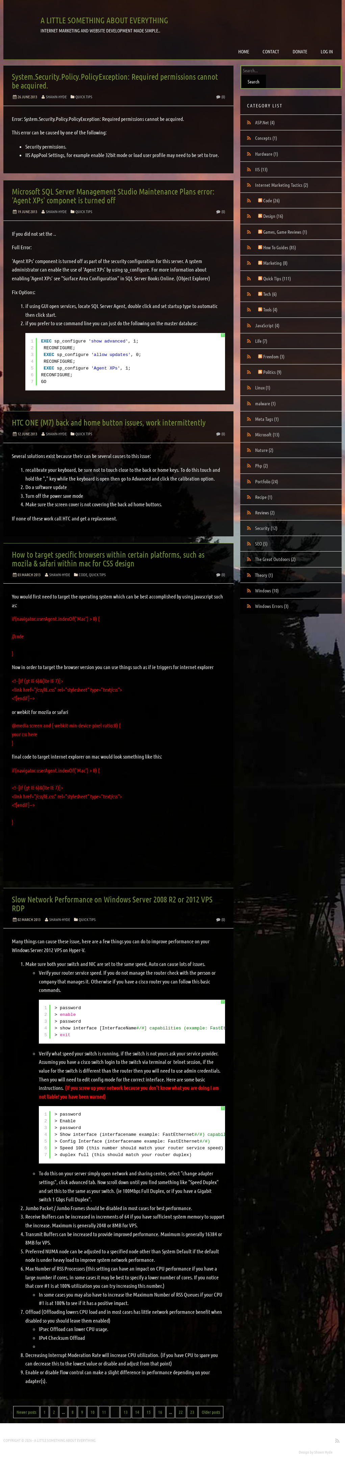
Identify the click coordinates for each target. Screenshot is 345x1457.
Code (83, 574)
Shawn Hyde (323, 1452)
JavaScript (267, 325)
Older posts (211, 1412)
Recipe (263, 497)
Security (266, 528)
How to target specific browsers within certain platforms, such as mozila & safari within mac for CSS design (108, 558)
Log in (327, 51)
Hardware (266, 154)
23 (192, 1412)
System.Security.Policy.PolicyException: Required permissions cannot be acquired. (115, 81)
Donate (300, 51)
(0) (220, 96)
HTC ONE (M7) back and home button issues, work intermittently (109, 422)
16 (160, 1412)
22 (181, 1412)
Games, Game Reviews (285, 232)
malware (265, 403)
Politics (272, 372)
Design (273, 216)
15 (149, 1412)
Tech (270, 294)
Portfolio (266, 481)
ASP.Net (265, 122)
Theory (264, 575)
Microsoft (267, 434)
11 (104, 1412)
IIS (261, 169)
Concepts (266, 138)
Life (261, 341)
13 (126, 1412)
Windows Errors (272, 606)
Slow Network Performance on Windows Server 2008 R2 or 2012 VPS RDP (112, 903)
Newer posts (26, 1412)
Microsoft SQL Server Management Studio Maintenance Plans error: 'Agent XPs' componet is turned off (113, 195)
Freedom (274, 356)
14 (137, 1412)
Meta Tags (267, 419)
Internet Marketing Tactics (281, 185)
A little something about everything (104, 20)
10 (93, 1412)
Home (243, 51)
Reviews (265, 512)
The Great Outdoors (275, 559)
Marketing (275, 263)
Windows (267, 590)
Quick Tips (83, 96)
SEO (261, 543)
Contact (271, 51)
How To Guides (279, 247)
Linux (262, 387)
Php (261, 465)
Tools (270, 309)
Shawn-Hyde (56, 96)
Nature (264, 450)
